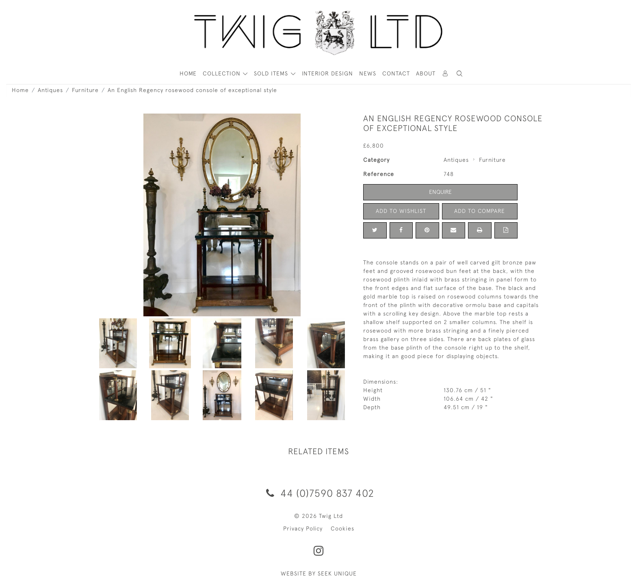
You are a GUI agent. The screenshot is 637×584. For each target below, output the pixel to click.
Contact (396, 73)
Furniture (85, 90)
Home (20, 90)
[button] (460, 73)
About (426, 73)
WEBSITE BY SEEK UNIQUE (319, 573)
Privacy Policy (303, 528)
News (367, 73)
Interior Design (327, 73)
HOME (188, 73)
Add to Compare (479, 211)
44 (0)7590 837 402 (318, 493)
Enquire (440, 192)
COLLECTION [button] (223, 73)
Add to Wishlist (401, 211)
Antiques (50, 90)
